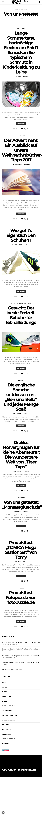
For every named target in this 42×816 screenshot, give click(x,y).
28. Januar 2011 (17, 511)
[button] (3, 813)
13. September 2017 (17, 244)
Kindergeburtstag (8, 720)
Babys (4, 682)
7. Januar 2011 (17, 561)
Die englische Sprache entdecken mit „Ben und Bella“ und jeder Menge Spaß (21, 397)
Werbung (5, 743)
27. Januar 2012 (17, 413)
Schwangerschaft (8, 739)
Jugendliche (14, 226)
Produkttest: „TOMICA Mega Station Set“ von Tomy (21, 550)
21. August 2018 (17, 76)
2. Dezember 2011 (17, 471)
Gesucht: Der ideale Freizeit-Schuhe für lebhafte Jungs (21, 315)
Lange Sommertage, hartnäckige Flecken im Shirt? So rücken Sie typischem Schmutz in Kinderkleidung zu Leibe (21, 53)
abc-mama (26, 76)
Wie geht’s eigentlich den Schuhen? (21, 235)
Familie (19, 28)
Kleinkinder (6, 725)
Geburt (4, 691)
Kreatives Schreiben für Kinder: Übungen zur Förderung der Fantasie (20, 662)
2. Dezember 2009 (17, 607)
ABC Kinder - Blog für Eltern (19, 769)
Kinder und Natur (8, 706)
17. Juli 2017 (17, 327)
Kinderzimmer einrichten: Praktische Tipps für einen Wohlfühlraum (20, 649)
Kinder (23, 28)
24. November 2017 (17, 164)
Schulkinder (6, 734)
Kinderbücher (21, 135)
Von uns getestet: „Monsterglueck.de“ (22, 505)
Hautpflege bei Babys (7, 669)
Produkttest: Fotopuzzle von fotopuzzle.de (21, 597)
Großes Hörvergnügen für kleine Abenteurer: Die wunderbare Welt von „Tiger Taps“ (21, 454)
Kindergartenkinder (17, 438)
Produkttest (27, 226)
